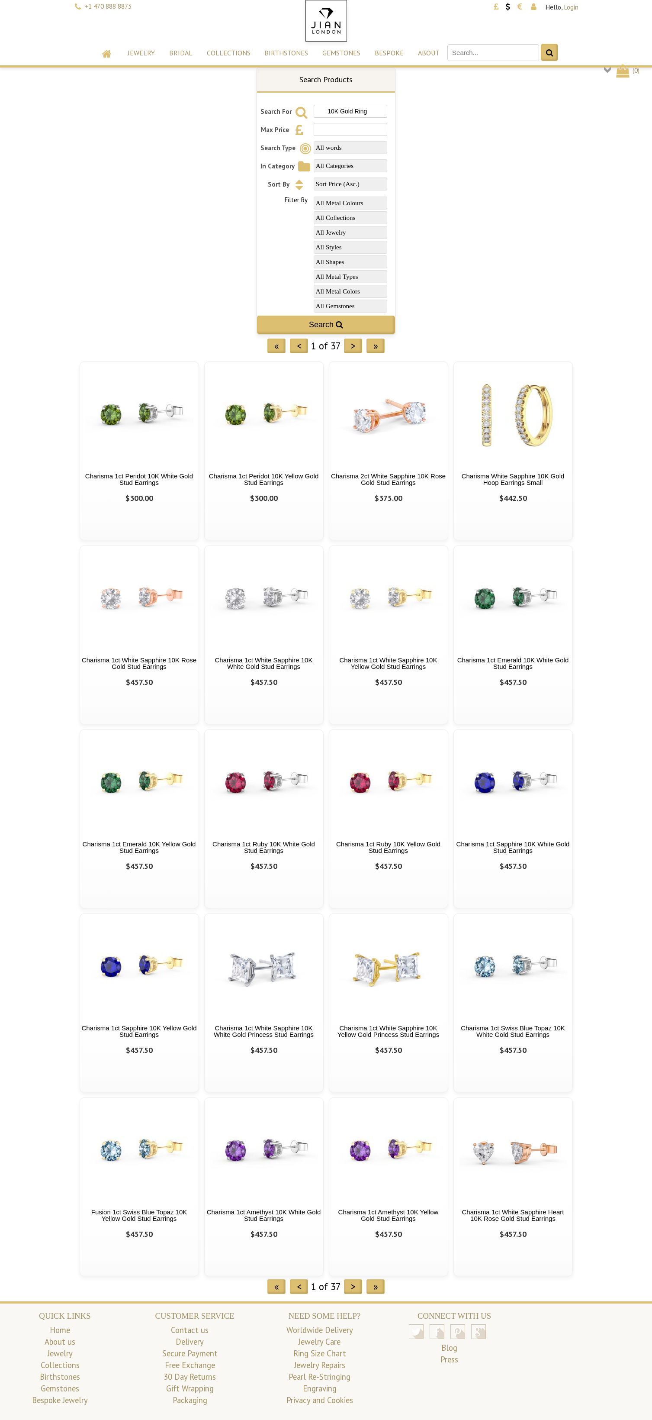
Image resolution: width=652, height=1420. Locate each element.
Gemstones (341, 52)
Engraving (320, 1388)
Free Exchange (190, 1365)
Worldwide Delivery (319, 1330)
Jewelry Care (319, 1341)
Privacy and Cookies (319, 1400)
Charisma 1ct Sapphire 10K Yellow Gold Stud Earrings (139, 1031)
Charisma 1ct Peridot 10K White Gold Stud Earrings (139, 479)
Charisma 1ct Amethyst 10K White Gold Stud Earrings (264, 1215)
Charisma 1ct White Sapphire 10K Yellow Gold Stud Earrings (388, 663)
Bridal (181, 52)
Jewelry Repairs (319, 1365)
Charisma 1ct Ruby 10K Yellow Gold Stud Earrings (388, 847)
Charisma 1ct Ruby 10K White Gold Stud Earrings (263, 847)
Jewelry (141, 52)
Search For (285, 111)
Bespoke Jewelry (60, 1400)
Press (449, 1359)
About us (60, 1341)
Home (60, 1330)
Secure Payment (190, 1353)
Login (571, 7)
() (627, 70)
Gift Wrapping (190, 1388)
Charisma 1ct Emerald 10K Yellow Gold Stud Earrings (139, 847)
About (429, 52)
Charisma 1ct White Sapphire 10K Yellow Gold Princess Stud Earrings (388, 1031)
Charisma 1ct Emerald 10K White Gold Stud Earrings (513, 663)
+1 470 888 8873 (108, 6)
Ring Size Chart (319, 1353)
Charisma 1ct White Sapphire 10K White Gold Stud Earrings (264, 663)
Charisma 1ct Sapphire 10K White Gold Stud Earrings (513, 847)
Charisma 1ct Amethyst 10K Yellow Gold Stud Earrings (388, 1215)
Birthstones (286, 52)
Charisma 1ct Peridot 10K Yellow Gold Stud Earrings (263, 479)
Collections (229, 52)
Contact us (190, 1330)
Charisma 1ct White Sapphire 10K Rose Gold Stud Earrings (139, 663)
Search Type (287, 148)
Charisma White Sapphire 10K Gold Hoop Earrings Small (513, 479)
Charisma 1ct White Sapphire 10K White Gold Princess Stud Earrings (264, 1031)
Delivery (190, 1341)
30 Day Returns (190, 1377)
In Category (286, 166)
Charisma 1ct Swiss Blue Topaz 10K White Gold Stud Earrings (513, 1031)
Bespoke (389, 52)
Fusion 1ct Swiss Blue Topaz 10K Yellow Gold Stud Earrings (139, 1215)
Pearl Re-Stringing (319, 1377)
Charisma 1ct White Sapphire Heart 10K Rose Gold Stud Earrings (513, 1215)
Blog (449, 1348)
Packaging (190, 1400)
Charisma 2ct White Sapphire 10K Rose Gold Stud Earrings (388, 479)
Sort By (288, 184)
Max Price (284, 130)
